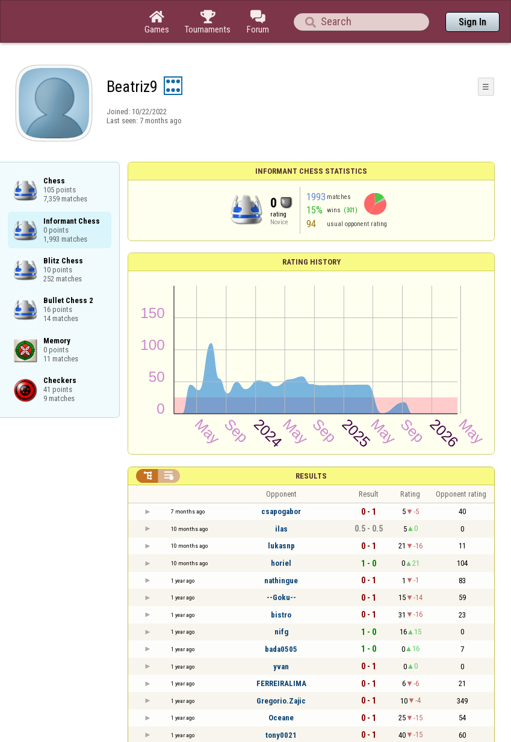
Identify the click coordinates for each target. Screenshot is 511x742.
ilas (281, 528)
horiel (281, 563)
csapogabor (281, 511)
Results (311, 475)
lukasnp (281, 545)
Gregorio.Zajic (281, 700)
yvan (281, 666)
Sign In (472, 22)
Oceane (281, 717)
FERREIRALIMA (281, 683)
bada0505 (281, 649)
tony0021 (281, 735)
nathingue (281, 580)
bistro (281, 614)
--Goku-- (281, 597)
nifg (281, 631)
